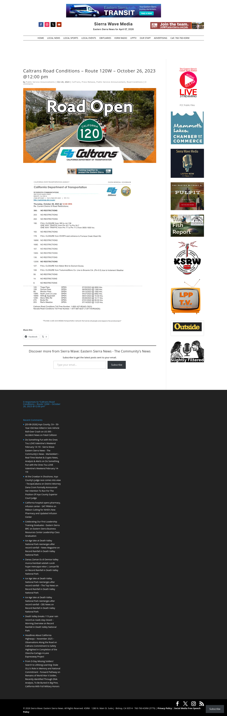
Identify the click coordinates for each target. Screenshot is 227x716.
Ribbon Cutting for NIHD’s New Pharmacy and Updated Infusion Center (41, 513)
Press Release (88, 82)
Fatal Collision (50, 435)
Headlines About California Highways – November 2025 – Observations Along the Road (39, 639)
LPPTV (133, 38)
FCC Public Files (187, 105)
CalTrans (76, 82)
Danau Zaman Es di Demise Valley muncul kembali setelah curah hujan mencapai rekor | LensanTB (42, 563)
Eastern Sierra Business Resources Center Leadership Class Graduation (42, 532)
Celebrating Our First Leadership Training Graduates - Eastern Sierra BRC (42, 525)
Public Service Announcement (110, 82)
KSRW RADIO (120, 38)
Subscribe (116, 364)
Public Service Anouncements (40, 82)
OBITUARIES (105, 38)
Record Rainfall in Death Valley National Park (40, 627)
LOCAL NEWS (53, 38)
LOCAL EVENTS (88, 38)
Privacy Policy (165, 708)
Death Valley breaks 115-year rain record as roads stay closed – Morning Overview (41, 620)
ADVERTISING (160, 38)
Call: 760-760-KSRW (180, 38)
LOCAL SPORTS (70, 38)
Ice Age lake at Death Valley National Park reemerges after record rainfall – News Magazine (41, 544)
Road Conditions (135, 82)
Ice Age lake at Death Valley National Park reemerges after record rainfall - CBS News (40, 601)
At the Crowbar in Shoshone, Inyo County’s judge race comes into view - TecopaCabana (43, 480)
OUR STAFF (145, 38)
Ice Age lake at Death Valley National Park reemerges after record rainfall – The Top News (40, 582)
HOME (41, 38)
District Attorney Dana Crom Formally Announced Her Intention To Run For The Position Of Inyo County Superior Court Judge (43, 490)
